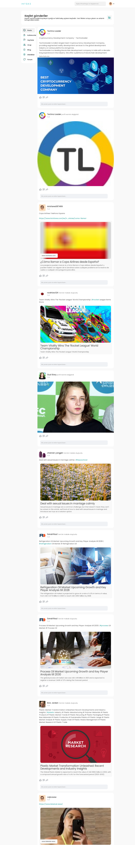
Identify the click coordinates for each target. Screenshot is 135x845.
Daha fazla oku (44, 56)
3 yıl (48, 34)
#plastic (50, 712)
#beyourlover (82, 460)
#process (104, 625)
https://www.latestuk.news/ (51, 804)
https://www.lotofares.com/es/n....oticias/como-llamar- (63, 218)
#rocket (95, 299)
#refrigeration (45, 543)
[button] (90, 4)
